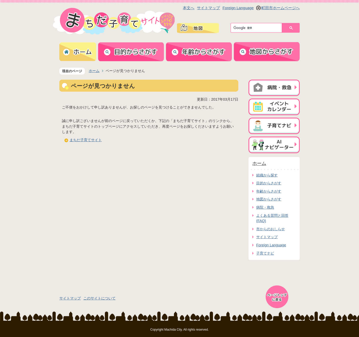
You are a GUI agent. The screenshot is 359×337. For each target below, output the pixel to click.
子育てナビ (265, 253)
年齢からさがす (268, 191)
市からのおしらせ (270, 229)
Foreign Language (238, 8)
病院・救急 (265, 207)
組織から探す (267, 175)
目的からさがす (268, 183)
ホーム (94, 71)
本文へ (188, 8)
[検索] (257, 27)
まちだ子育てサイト (86, 140)
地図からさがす (268, 199)
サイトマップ (208, 8)
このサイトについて (99, 298)
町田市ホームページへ (280, 8)
